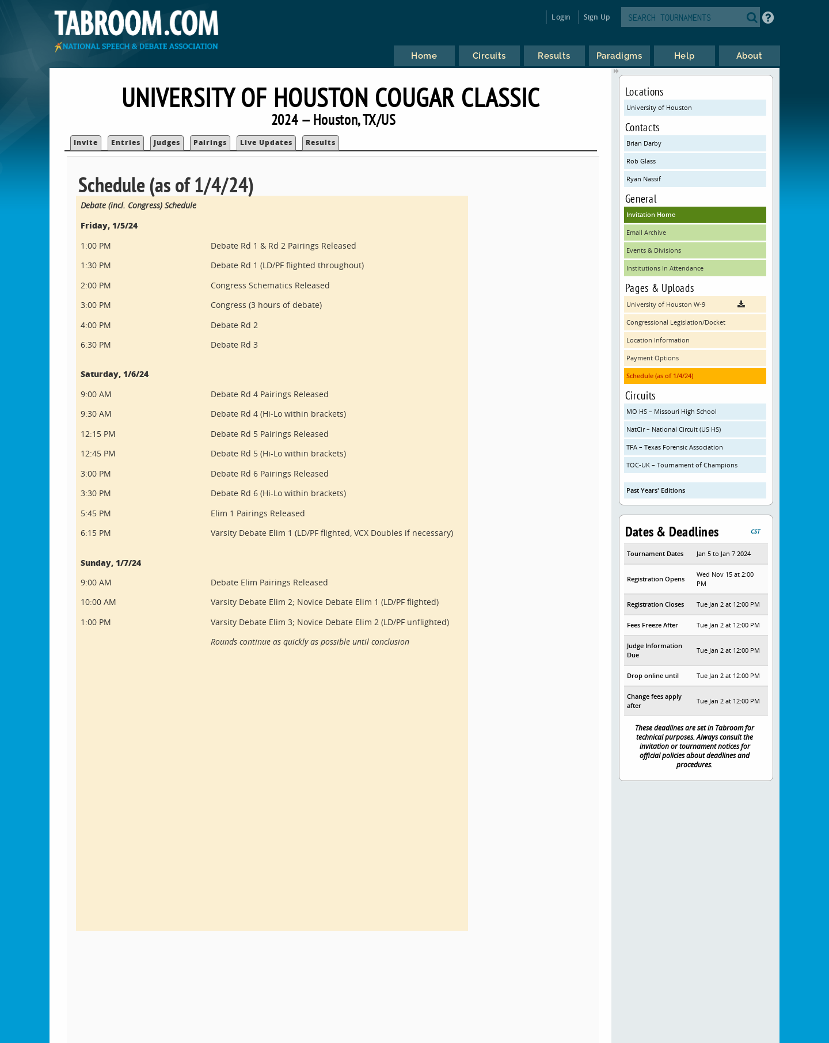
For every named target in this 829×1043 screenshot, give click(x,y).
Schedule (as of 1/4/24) (659, 375)
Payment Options (652, 357)
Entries (125, 142)
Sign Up (597, 17)
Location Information (658, 340)
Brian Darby (643, 143)
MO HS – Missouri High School (671, 411)
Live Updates (266, 142)
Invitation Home (650, 214)
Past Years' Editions (655, 490)
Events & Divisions (653, 250)
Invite (86, 142)
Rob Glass (641, 161)
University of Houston (659, 107)
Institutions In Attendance (664, 268)
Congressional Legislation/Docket (675, 322)
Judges (167, 142)
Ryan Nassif (643, 178)
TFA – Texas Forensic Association (674, 447)
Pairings (210, 142)
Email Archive (646, 232)
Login (561, 17)
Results (321, 142)
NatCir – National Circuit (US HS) (673, 429)
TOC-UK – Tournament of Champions (681, 464)
